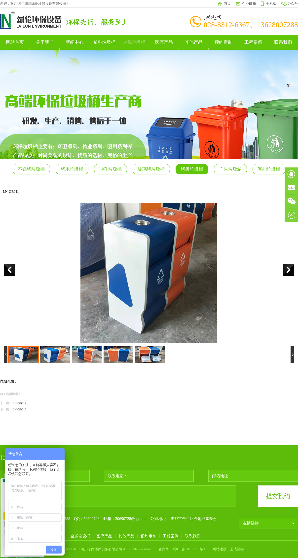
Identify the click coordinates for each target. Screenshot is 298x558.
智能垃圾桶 (269, 169)
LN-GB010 (19, 409)
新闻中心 (74, 42)
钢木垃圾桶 (72, 169)
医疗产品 (164, 42)
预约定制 (223, 42)
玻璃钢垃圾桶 (151, 169)
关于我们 (45, 42)
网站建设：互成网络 (228, 549)
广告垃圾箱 (230, 169)
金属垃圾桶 (134, 42)
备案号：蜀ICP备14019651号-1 (182, 549)
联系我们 (283, 42)
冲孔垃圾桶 (110, 169)
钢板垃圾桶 (192, 169)
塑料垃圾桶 (104, 42)
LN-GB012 (19, 403)
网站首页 (15, 42)
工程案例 (253, 42)
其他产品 (194, 42)
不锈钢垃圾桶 (31, 169)
